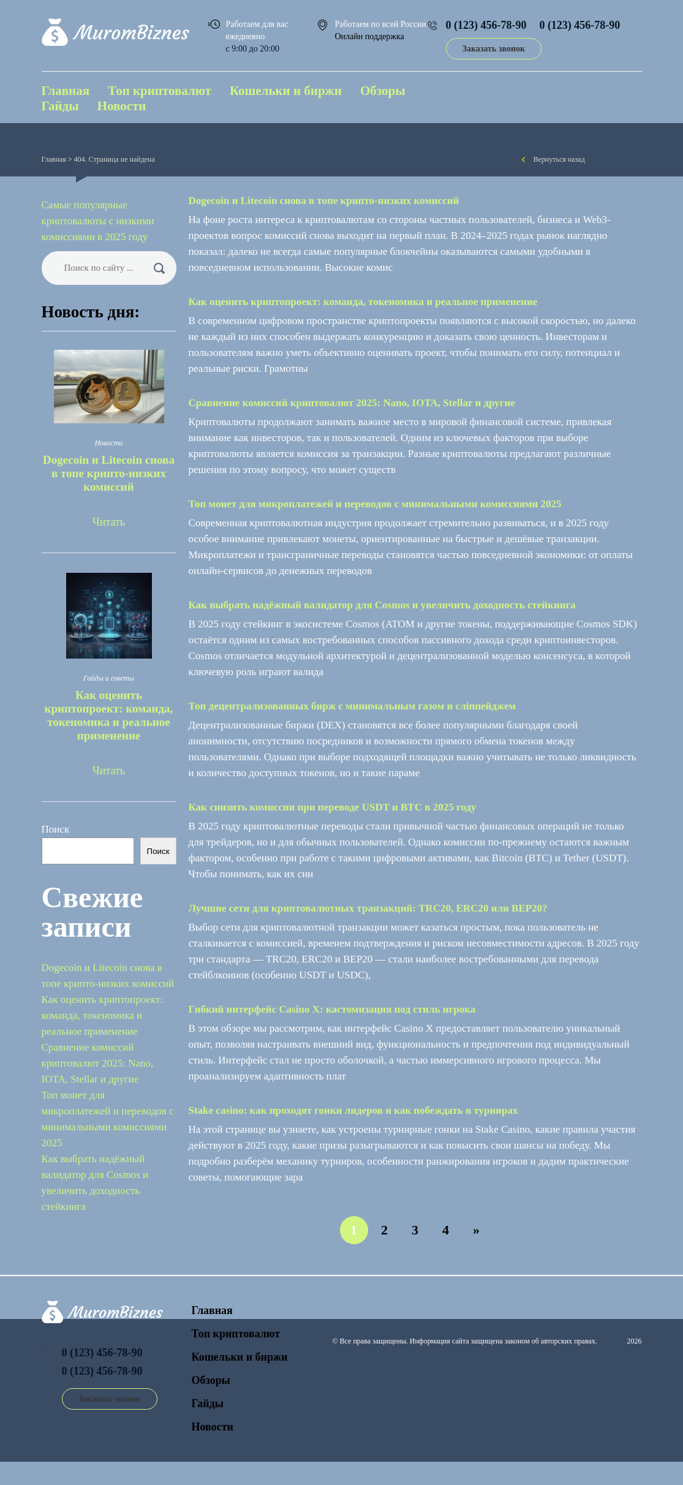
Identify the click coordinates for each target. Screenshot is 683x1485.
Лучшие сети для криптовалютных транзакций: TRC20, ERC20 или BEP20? (368, 908)
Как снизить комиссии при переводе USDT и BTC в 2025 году (333, 807)
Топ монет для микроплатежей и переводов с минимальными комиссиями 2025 (375, 504)
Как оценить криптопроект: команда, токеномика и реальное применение (363, 302)
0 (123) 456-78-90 (486, 25)
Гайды (60, 106)
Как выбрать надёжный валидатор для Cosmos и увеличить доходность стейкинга (382, 605)
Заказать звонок (494, 48)
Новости (121, 106)
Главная (66, 90)
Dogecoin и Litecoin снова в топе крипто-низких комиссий (324, 200)
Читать (108, 522)
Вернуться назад (559, 159)
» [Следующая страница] (476, 1230)
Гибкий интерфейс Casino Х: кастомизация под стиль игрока (332, 1009)
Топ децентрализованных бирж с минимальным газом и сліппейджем (352, 706)
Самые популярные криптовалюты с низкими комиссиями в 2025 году (98, 221)
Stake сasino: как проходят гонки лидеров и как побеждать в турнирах (353, 1110)
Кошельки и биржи (286, 90)
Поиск (56, 829)
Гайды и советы (108, 678)
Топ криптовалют (159, 90)
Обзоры (383, 90)
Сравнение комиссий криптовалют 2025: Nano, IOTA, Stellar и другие (352, 403)
